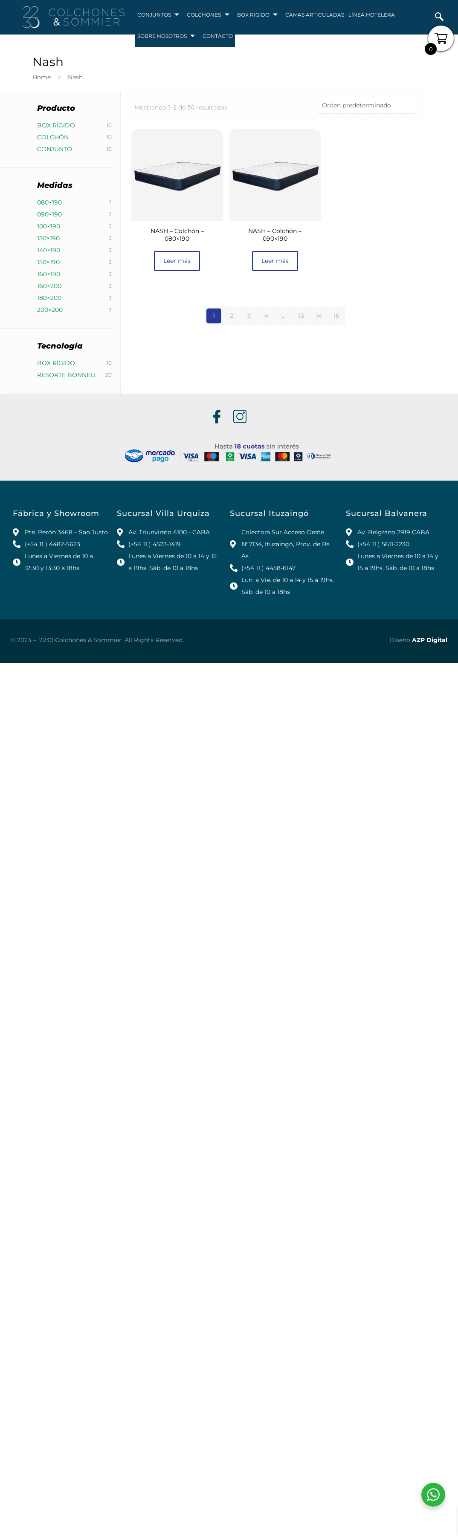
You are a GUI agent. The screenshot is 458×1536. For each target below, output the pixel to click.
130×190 (48, 238)
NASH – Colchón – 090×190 (274, 234)
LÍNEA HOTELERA (371, 15)
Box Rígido (56, 125)
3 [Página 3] (249, 316)
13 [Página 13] (301, 316)
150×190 (48, 262)
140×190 (48, 250)
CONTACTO (218, 36)
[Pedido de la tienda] (367, 105)
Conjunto (54, 149)
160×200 (49, 286)
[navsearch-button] (439, 17)
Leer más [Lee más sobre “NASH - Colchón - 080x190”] (177, 261)
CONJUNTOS (158, 15)
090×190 (49, 214)
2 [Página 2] (231, 316)
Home (41, 77)
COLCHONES (208, 15)
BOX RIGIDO (257, 15)
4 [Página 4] (266, 316)
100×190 (48, 226)
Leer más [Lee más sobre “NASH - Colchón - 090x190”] (275, 261)
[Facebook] (216, 417)
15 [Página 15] (336, 316)
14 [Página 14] (319, 316)
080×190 (49, 202)
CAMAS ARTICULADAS (314, 15)
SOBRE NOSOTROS (166, 36)
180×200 (49, 298)
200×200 (50, 310)
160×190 (48, 274)
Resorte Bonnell (67, 375)
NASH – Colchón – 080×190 (177, 234)
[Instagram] (239, 417)
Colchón (53, 137)
